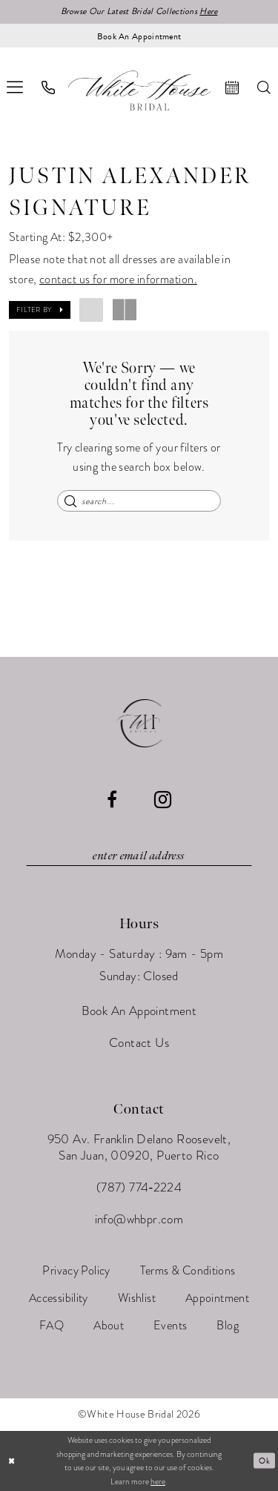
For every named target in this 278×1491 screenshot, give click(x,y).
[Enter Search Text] (139, 501)
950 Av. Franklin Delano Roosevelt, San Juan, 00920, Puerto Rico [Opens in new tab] (139, 1147)
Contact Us (139, 1042)
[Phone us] (48, 87)
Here (209, 12)
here (157, 1481)
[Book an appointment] (139, 35)
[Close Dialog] (12, 1461)
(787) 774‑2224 (139, 1187)
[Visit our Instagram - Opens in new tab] (162, 800)
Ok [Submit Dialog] (264, 1460)
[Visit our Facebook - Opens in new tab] (112, 799)
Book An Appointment (139, 1010)
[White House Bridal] (139, 90)
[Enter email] (139, 856)
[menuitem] (48, 87)
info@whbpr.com (139, 1219)
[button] (39, 310)
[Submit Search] (71, 501)
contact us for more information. (118, 279)
